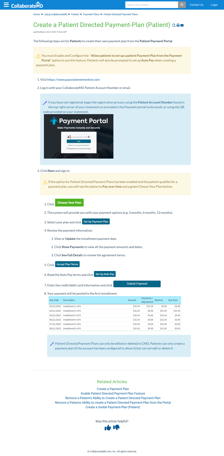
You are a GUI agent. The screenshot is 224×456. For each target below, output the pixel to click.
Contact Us (196, 4)
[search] (151, 4)
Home (36, 14)
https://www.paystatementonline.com (73, 79)
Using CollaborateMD (55, 14)
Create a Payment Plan (113, 389)
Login (214, 4)
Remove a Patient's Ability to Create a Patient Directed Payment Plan (112, 398)
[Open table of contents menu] (7, 4)
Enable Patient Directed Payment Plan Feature (113, 393)
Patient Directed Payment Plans (121, 14)
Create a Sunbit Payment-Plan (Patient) (113, 407)
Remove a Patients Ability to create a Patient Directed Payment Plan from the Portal (113, 402)
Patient (75, 14)
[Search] (182, 4)
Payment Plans (91, 14)
